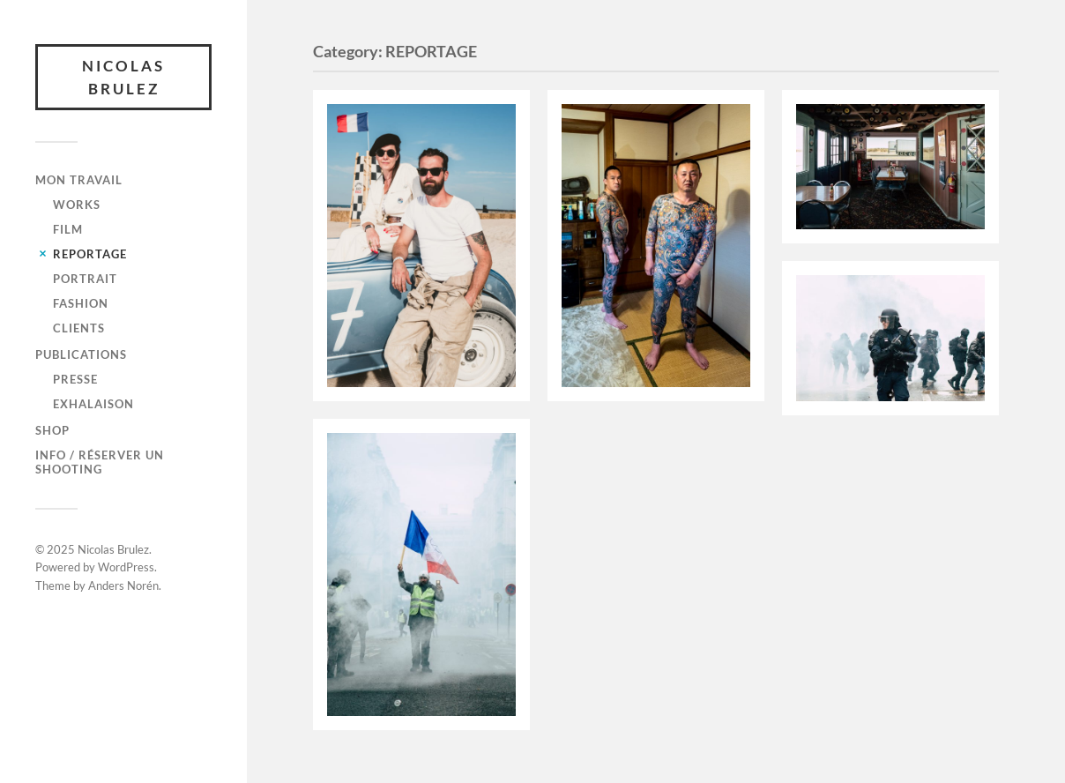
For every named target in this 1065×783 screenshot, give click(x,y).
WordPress (126, 567)
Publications (81, 354)
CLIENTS (79, 328)
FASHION (80, 303)
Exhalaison (93, 404)
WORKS (77, 205)
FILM (68, 229)
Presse (75, 379)
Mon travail (79, 180)
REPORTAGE (90, 254)
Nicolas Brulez (123, 77)
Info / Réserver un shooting (99, 462)
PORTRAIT (85, 279)
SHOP (52, 430)
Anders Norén (123, 585)
